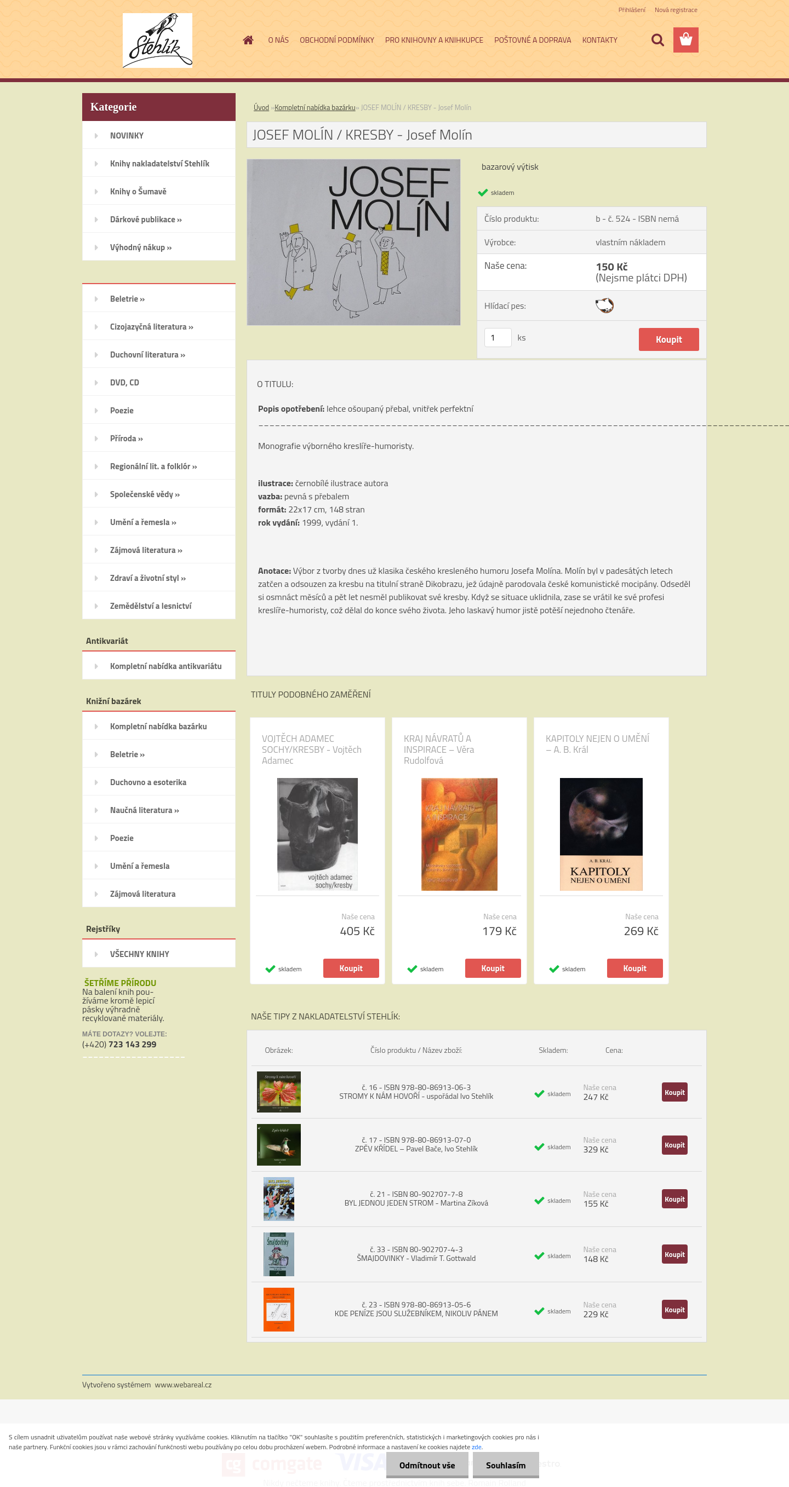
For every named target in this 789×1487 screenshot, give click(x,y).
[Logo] (157, 40)
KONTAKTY (600, 39)
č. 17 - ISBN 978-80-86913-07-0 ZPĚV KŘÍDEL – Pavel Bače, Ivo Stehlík (416, 1144)
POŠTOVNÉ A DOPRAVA (532, 39)
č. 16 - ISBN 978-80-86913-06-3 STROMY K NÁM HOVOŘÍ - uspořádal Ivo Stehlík (416, 1091)
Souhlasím (505, 1465)
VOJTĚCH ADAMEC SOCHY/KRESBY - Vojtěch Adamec (312, 749)
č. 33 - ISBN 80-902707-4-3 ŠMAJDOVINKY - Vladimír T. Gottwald (416, 1253)
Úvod (261, 107)
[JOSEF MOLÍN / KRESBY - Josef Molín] (353, 163)
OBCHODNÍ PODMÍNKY (337, 39)
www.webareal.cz (183, 1384)
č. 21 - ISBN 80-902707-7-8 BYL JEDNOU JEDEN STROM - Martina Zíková (417, 1198)
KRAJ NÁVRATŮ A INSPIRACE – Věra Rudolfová (439, 749)
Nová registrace (676, 9)
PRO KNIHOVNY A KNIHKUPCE (434, 39)
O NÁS (278, 39)
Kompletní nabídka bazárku (315, 107)
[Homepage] (247, 40)
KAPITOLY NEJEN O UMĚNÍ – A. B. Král (597, 744)
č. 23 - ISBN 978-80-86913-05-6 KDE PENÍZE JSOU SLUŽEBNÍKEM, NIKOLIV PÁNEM (416, 1309)
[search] (657, 40)
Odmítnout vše (426, 1465)
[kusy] (498, 337)
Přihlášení (632, 9)
